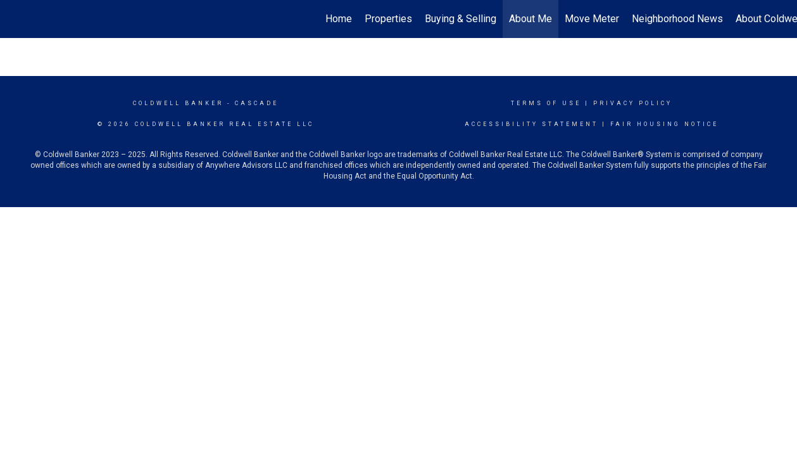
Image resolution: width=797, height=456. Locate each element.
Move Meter (592, 19)
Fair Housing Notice (664, 124)
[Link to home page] (16, 19)
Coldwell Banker (178, 103)
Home (338, 19)
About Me (530, 19)
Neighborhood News (677, 19)
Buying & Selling (460, 19)
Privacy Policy (632, 103)
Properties (388, 19)
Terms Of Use (546, 103)
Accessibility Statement (531, 124)
